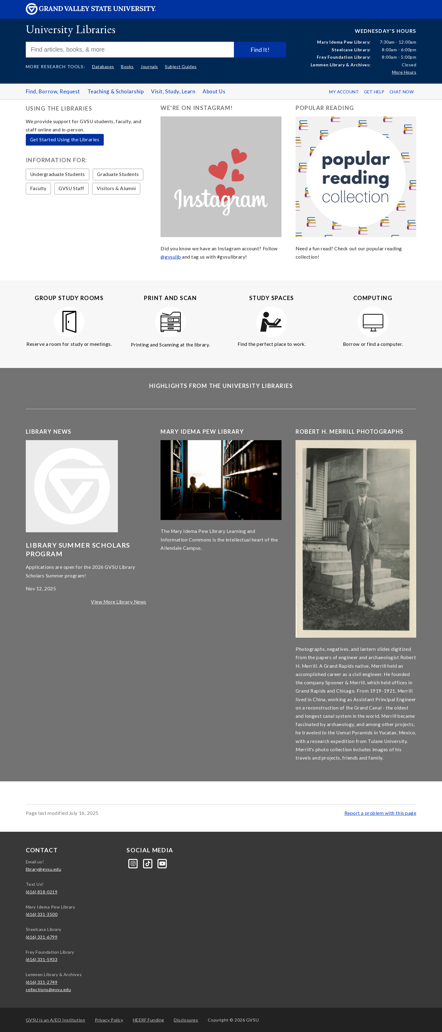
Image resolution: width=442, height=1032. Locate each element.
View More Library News (118, 601)
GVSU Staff (71, 188)
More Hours (404, 72)
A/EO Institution (55, 1019)
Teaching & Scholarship (115, 91)
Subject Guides (181, 66)
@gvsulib (171, 257)
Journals (149, 66)
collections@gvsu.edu (48, 989)
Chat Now (402, 91)
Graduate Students (118, 174)
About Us (214, 91)
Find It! (259, 49)
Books (127, 66)
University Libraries (71, 29)
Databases (103, 66)
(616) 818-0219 (42, 891)
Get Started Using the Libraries (64, 139)
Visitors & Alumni (116, 188)
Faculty (38, 188)
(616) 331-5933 (42, 959)
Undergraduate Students (57, 174)
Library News (49, 431)
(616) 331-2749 (42, 982)
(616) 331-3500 (42, 914)
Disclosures (186, 1019)
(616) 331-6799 (42, 937)
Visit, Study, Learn (173, 91)
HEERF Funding (148, 1019)
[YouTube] (162, 863)
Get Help (374, 91)
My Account (344, 91)
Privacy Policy (109, 1019)
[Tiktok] (148, 863)
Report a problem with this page (380, 813)
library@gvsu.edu (43, 869)
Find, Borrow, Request (53, 91)
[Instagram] (133, 863)
